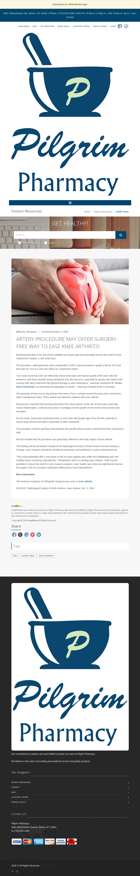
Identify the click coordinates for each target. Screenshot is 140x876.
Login (113, 26)
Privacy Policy (18, 802)
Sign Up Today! (100, 26)
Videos (50, 242)
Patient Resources (103, 211)
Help (34, 26)
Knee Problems (46, 555)
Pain (15, 555)
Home (87, 211)
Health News (27, 242)
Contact (15, 787)
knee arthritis (85, 481)
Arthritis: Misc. (28, 555)
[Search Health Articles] (64, 235)
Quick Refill (63, 26)
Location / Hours (81, 26)
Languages (23, 26)
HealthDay (33, 520)
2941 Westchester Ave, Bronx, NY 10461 (25, 13)
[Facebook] (120, 26)
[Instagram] (126, 26)
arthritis (59, 355)
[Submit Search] (120, 235)
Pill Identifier (47, 26)
